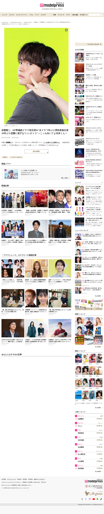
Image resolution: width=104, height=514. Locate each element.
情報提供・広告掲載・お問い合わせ (31, 482)
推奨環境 (25, 479)
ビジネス (43, 14)
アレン (80, 426)
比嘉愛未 (81, 419)
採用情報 (30, 479)
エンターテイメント (22, 14)
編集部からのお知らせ (39, 479)
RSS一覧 (43, 482)
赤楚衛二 (9, 142)
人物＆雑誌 (75, 14)
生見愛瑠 (81, 447)
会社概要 (3, 479)
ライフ (37, 14)
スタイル (11, 14)
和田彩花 (81, 433)
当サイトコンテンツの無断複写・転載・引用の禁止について (16, 485)
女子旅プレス (84, 14)
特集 (54, 14)
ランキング (61, 14)
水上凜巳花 (81, 454)
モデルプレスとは (11, 479)
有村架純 (81, 468)
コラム (31, 14)
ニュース (4, 14)
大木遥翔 (81, 461)
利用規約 (19, 479)
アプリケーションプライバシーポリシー (11, 482)
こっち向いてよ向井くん (51, 142)
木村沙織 (81, 440)
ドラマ (68, 14)
